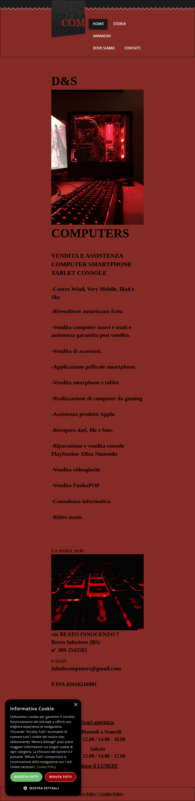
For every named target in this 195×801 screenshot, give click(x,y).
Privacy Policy (84, 794)
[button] (43, 788)
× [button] (75, 705)
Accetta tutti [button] (26, 777)
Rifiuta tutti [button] (60, 777)
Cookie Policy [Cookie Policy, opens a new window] (46, 767)
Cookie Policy (111, 794)
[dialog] (43, 747)
